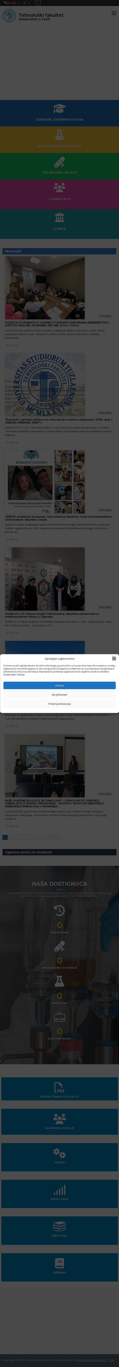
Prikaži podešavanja (59, 703)
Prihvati (59, 685)
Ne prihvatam (59, 694)
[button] (114, 658)
